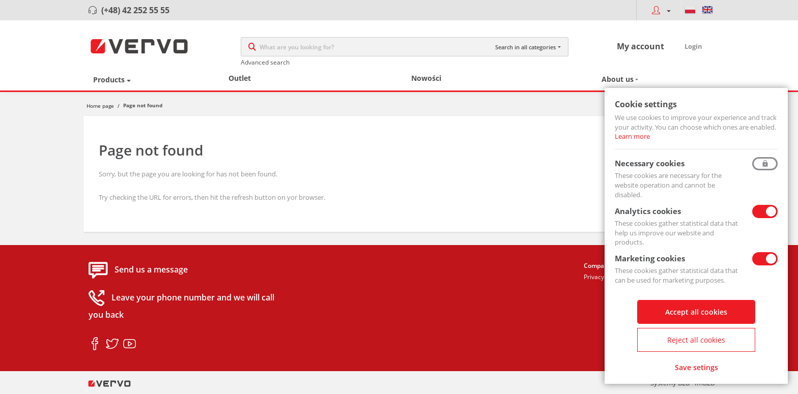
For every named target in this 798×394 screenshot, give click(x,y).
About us (618, 79)
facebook (95, 344)
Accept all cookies (696, 312)
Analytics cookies (648, 211)
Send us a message (151, 270)
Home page (100, 105)
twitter (112, 344)
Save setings (696, 367)
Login (693, 46)
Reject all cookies (696, 340)
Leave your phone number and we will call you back (181, 306)
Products (109, 79)
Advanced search (265, 62)
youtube (129, 344)
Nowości (426, 78)
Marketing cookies (650, 258)
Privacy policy (603, 276)
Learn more (632, 136)
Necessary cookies (650, 163)
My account (640, 46)
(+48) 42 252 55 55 (135, 10)
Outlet (240, 78)
